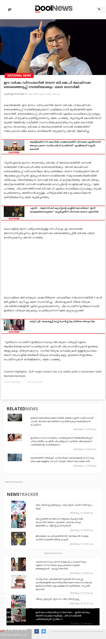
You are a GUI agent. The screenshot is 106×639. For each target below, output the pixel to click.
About (4, 593)
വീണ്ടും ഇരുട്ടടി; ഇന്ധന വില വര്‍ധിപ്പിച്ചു (57, 599)
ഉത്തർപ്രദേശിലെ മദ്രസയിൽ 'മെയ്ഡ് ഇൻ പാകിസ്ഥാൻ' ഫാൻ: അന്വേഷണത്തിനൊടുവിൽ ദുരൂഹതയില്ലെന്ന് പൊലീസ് (62, 421)
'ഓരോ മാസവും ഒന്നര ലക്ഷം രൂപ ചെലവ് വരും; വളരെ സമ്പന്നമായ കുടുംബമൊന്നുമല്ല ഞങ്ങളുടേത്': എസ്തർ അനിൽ (61, 565)
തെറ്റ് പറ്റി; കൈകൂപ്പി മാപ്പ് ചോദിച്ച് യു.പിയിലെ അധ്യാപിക (62, 321)
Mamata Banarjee (12, 382)
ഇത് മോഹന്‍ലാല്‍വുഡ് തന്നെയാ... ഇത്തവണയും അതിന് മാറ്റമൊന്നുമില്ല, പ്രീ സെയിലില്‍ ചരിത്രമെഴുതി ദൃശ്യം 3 (63, 615)
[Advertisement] (53, 266)
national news (34, 382)
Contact (6, 612)
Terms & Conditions (14, 607)
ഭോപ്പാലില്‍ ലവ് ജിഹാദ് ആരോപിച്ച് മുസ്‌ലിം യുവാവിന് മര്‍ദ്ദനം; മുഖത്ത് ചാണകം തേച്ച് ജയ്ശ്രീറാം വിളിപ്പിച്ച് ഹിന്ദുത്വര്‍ (59, 522)
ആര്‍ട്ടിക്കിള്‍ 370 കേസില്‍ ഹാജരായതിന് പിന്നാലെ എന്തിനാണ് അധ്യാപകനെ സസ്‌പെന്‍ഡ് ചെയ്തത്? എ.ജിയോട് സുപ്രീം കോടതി (65, 145)
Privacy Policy (10, 603)
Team (3, 598)
